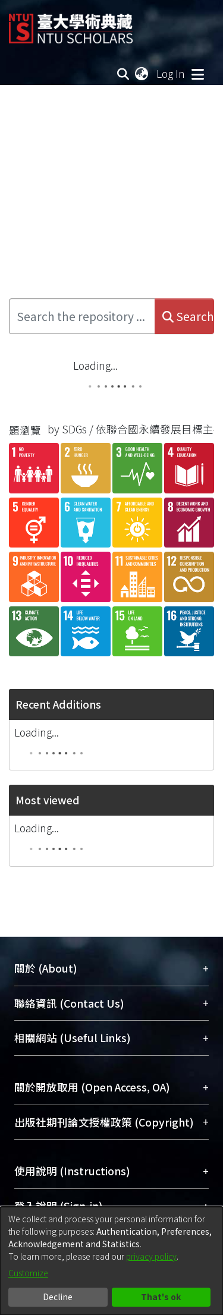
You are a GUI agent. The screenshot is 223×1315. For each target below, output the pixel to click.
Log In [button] (171, 73)
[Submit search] (123, 74)
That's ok (161, 1297)
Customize (28, 1273)
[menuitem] (142, 73)
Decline (58, 1297)
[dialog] (111, 1261)
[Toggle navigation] (197, 73)
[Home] (71, 24)
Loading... (95, 365)
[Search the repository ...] (82, 316)
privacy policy (151, 1256)
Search (188, 316)
